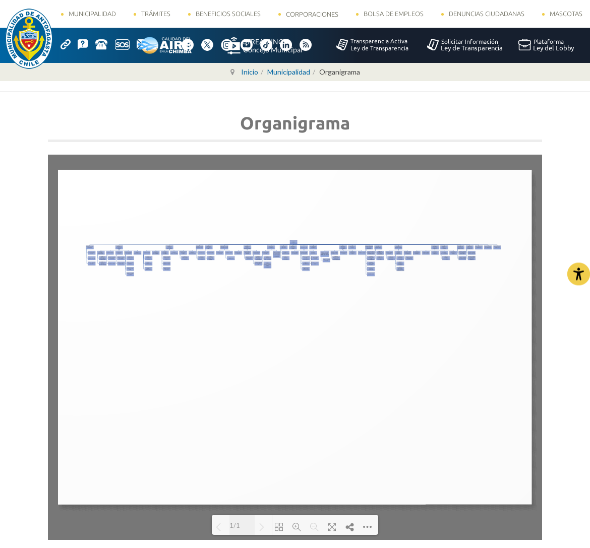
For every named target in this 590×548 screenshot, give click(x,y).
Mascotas (566, 13)
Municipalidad (92, 13)
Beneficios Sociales (228, 13)
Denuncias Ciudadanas (486, 13)
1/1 (234, 525)
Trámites (155, 13)
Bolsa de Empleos (394, 13)
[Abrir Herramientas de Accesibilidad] (578, 274)
